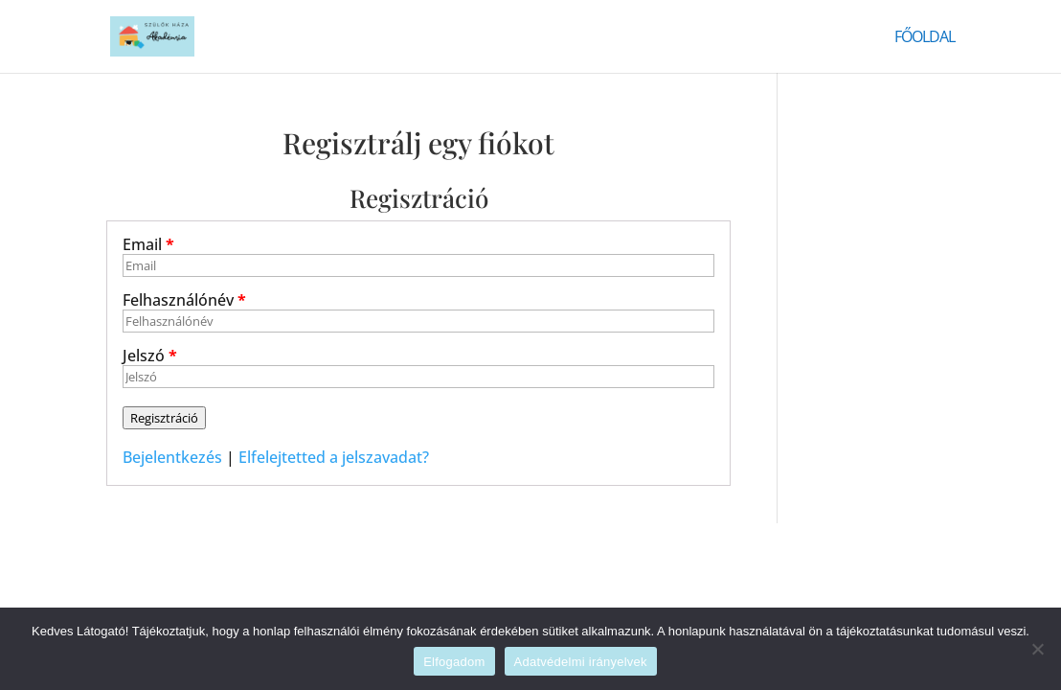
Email (148, 244)
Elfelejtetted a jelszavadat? (333, 457)
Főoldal (924, 38)
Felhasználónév (184, 300)
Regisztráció (164, 417)
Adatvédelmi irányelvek (580, 662)
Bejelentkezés (172, 457)
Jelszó (150, 355)
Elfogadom (454, 662)
